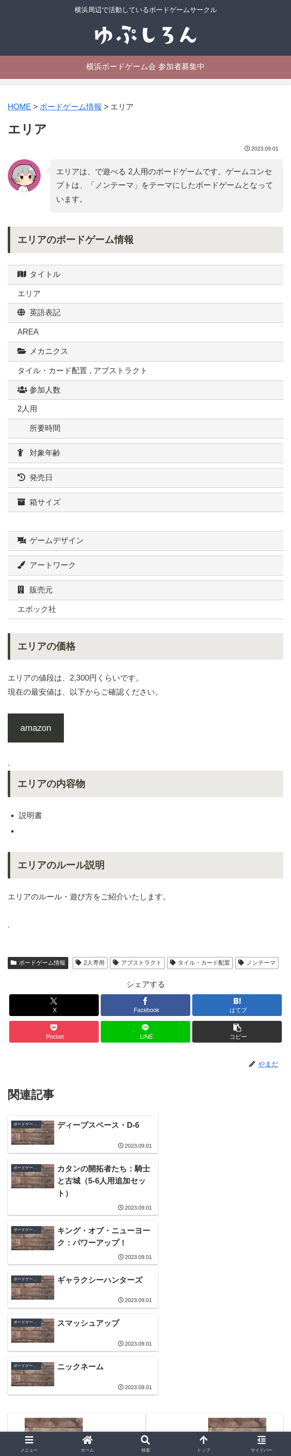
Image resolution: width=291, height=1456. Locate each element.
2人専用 (90, 962)
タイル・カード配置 (200, 962)
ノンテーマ (257, 962)
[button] (237, 1032)
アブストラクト (137, 962)
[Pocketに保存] (54, 1032)
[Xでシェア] (54, 1005)
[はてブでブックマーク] (237, 1005)
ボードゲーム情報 (38, 962)
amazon (35, 728)
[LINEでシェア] (145, 1032)
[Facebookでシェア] (145, 1005)
